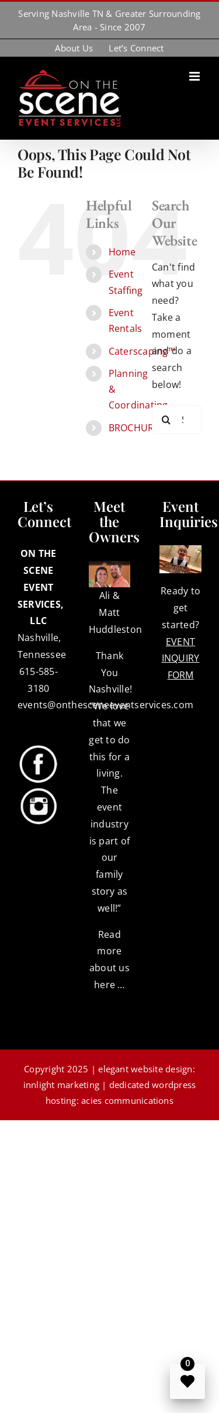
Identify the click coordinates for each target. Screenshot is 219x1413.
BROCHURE (134, 427)
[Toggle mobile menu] (195, 76)
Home (122, 251)
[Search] (166, 419)
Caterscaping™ (142, 351)
